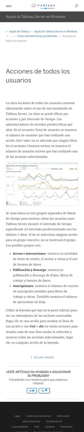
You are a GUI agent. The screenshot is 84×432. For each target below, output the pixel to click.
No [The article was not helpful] (44, 390)
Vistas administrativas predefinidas (37, 36)
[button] (9, 6)
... (11, 36)
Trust (36, 426)
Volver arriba (42, 357)
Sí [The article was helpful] (31, 390)
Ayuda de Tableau (18, 31)
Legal (17, 416)
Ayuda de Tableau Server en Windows (55, 31)
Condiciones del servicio (38, 416)
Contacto (50, 426)
